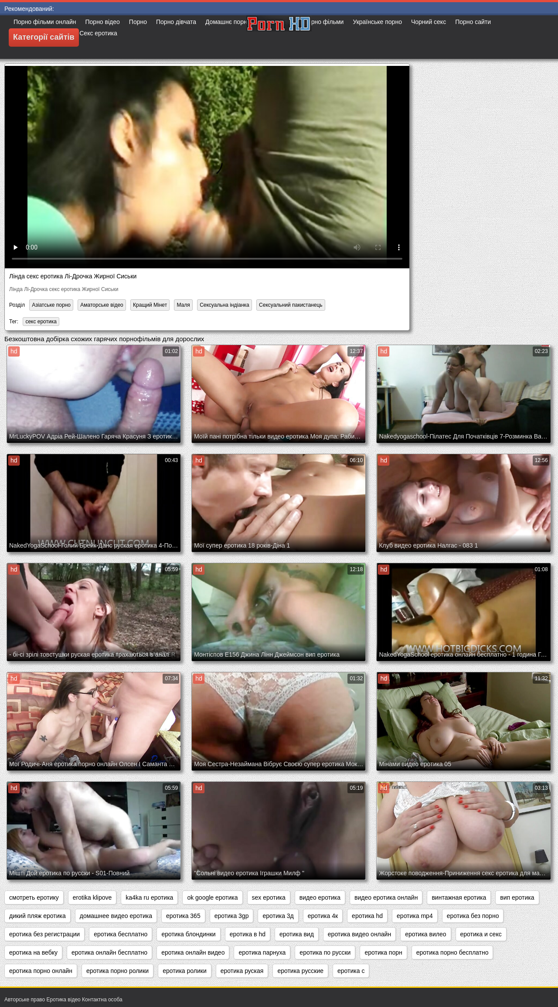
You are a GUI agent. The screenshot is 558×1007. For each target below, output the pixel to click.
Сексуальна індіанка (224, 305)
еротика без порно (473, 915)
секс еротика (41, 322)
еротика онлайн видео (193, 952)
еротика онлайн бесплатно (109, 952)
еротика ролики (185, 970)
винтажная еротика (459, 897)
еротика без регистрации (44, 934)
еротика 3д (277, 915)
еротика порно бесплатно (452, 952)
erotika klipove (92, 897)
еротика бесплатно (120, 934)
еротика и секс (481, 934)
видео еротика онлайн (386, 897)
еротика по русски (324, 952)
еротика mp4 (415, 915)
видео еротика (319, 897)
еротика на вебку (33, 952)
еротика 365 (183, 915)
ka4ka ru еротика (149, 897)
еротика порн (383, 952)
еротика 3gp (231, 915)
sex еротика (269, 897)
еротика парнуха (262, 952)
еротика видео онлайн (359, 934)
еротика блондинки (188, 934)
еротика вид (296, 934)
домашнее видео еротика (116, 915)
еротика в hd (247, 934)
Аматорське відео (101, 305)
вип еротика (517, 897)
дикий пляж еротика (37, 915)
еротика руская (242, 970)
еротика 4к (323, 915)
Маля (183, 305)
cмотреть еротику (34, 897)
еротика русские (300, 970)
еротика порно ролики (117, 970)
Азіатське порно (51, 305)
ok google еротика (212, 897)
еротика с (350, 970)
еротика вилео (425, 934)
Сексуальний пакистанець (290, 305)
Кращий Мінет (150, 305)
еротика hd (367, 915)
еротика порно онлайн (40, 970)
